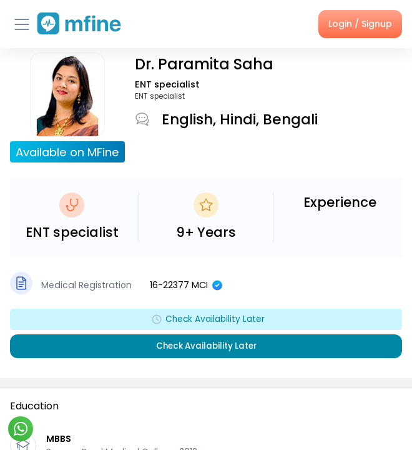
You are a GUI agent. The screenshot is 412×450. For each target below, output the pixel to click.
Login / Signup (360, 24)
